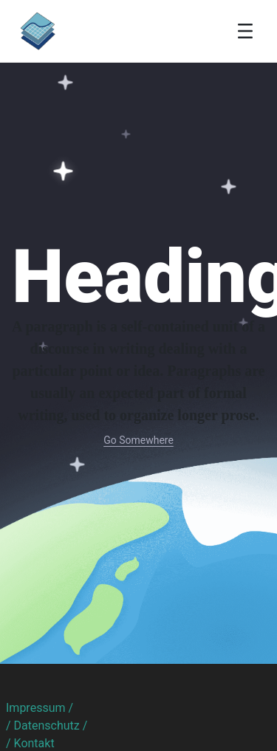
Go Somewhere (138, 440)
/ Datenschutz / (46, 726)
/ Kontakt (30, 743)
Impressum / (39, 708)
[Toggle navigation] (245, 31)
